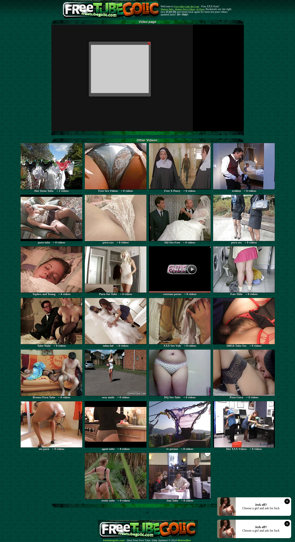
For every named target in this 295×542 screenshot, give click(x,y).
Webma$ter (184, 540)
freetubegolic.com (114, 540)
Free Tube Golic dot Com (186, 6)
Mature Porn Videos (185, 9)
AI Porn (200, 9)
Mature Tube (167, 9)
